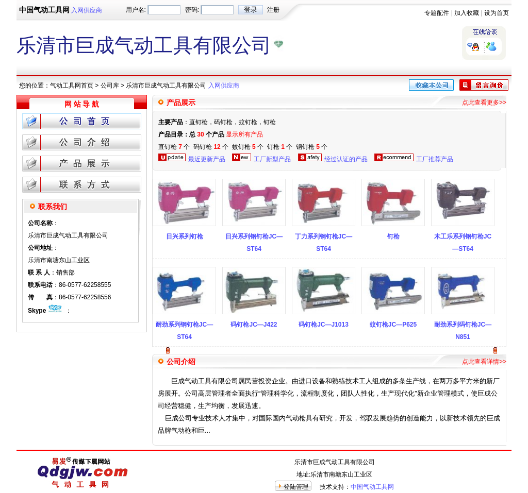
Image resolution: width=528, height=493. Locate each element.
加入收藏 (466, 12)
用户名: (136, 9)
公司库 (110, 85)
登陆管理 (296, 486)
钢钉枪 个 (311, 146)
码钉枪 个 (210, 146)
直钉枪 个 (174, 146)
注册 (273, 9)
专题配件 (436, 12)
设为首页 (496, 12)
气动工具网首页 (71, 85)
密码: (192, 9)
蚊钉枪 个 (247, 146)
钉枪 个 (279, 146)
